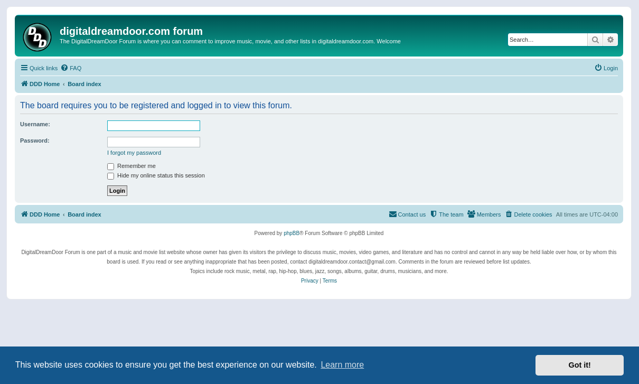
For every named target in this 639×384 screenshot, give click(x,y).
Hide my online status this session (156, 175)
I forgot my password (134, 152)
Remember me (131, 166)
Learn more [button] (342, 364)
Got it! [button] (580, 365)
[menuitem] (70, 68)
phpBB (291, 233)
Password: (35, 140)
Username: (35, 124)
